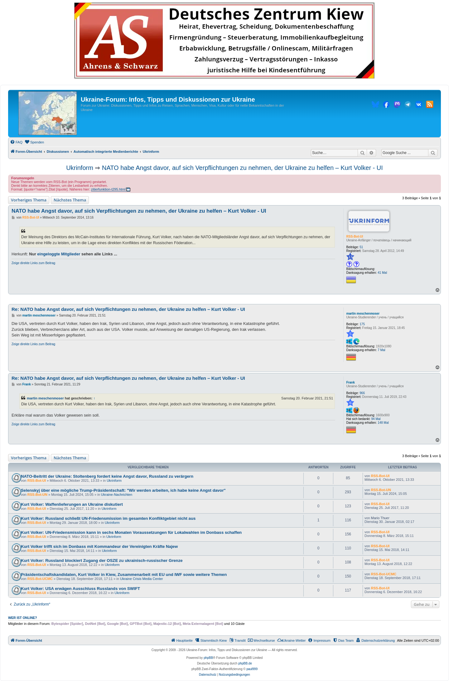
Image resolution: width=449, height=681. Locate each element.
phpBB (208, 657)
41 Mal (382, 272)
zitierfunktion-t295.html (108, 189)
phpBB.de (245, 663)
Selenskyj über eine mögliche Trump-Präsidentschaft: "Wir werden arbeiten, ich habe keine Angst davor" (123, 490)
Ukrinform (79, 167)
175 (362, 324)
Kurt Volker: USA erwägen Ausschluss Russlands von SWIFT (80, 588)
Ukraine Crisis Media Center (141, 579)
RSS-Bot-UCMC (40, 579)
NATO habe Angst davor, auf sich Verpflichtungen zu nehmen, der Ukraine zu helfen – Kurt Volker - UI (242, 167)
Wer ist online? (22, 618)
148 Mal (383, 422)
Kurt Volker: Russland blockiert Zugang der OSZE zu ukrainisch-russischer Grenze (102, 560)
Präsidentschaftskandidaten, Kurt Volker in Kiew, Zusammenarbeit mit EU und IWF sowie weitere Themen (124, 574)
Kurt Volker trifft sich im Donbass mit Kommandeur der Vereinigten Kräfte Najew (99, 546)
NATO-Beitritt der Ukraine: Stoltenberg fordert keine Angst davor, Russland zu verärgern (107, 476)
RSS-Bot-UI (354, 236)
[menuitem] (16, 142)
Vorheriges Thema (28, 200)
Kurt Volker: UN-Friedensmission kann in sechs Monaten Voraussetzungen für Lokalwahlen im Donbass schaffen (131, 532)
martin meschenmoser (362, 313)
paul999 (252, 669)
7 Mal (381, 350)
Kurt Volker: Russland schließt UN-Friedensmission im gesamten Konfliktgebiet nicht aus (108, 518)
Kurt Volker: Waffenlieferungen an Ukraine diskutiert (72, 504)
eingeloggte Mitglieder (58, 254)
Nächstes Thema (70, 200)
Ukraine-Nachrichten (116, 494)
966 (362, 393)
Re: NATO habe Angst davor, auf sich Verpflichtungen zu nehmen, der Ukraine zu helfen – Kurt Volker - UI (128, 309)
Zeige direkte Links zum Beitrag (33, 263)
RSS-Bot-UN (37, 494)
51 (361, 247)
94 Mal (376, 419)
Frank (350, 382)
